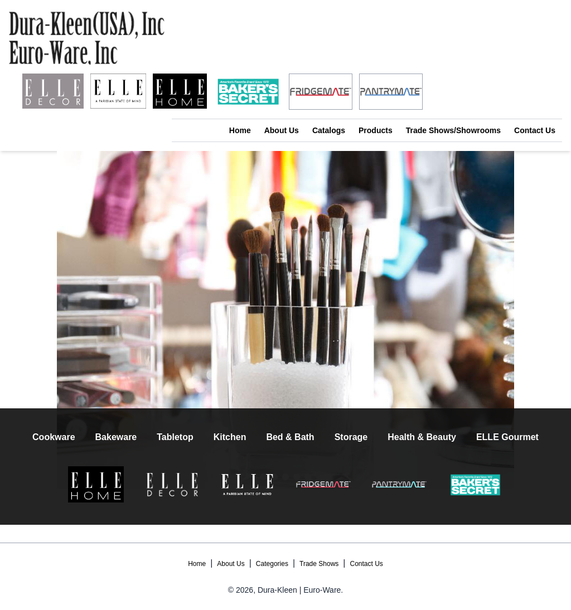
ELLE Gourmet (507, 437)
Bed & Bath (290, 437)
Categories (272, 564)
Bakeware (116, 437)
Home (240, 130)
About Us (281, 130)
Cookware (53, 437)
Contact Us (534, 130)
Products (376, 130)
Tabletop (175, 437)
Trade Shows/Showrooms (453, 130)
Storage (351, 437)
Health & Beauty (422, 437)
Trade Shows (318, 564)
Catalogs (328, 130)
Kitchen (230, 437)
